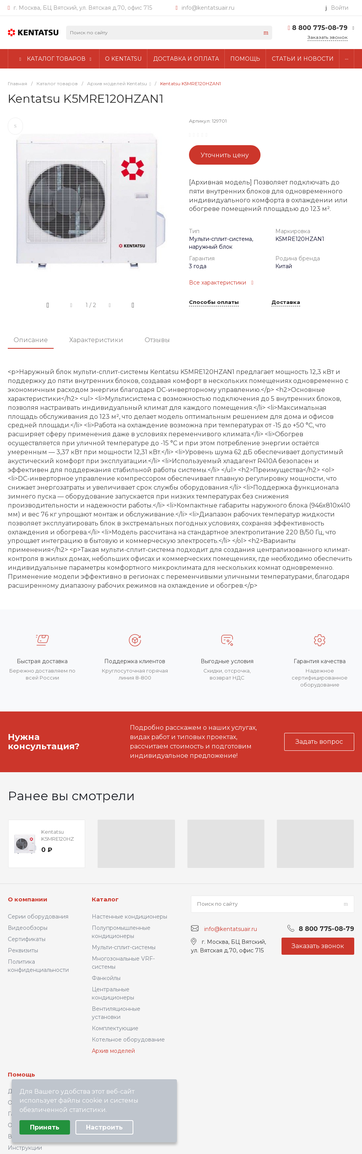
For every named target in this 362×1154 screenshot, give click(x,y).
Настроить (104, 1127)
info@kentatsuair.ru (208, 7)
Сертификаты (26, 939)
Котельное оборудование (128, 1039)
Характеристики (96, 340)
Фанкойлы (106, 978)
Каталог (105, 899)
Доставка (285, 302)
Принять (44, 1127)
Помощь (21, 1074)
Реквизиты (23, 950)
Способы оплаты (214, 302)
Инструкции (25, 1147)
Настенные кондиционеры (129, 916)
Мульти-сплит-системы (124, 947)
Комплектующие (115, 1028)
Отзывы (157, 340)
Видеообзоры (27, 927)
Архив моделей (113, 1050)
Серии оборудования (38, 916)
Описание (31, 340)
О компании (27, 899)
